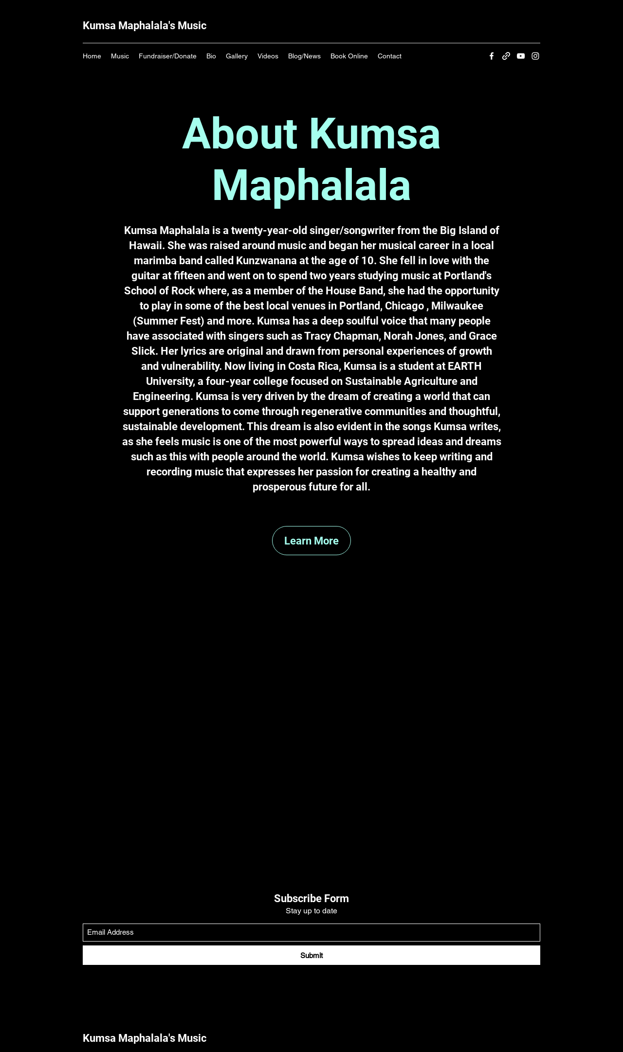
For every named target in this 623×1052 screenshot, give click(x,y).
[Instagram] (535, 56)
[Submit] (311, 955)
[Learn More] (311, 540)
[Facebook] (491, 56)
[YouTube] (521, 56)
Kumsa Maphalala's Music (144, 25)
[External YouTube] (311, 706)
